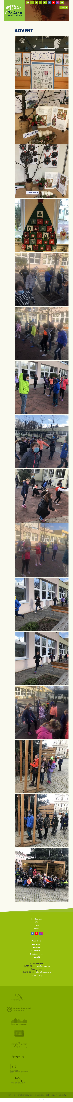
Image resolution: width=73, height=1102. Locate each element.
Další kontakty (36, 975)
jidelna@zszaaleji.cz (43, 972)
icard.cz (44, 1095)
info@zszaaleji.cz (43, 966)
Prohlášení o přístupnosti (17, 1095)
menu (64, 7)
